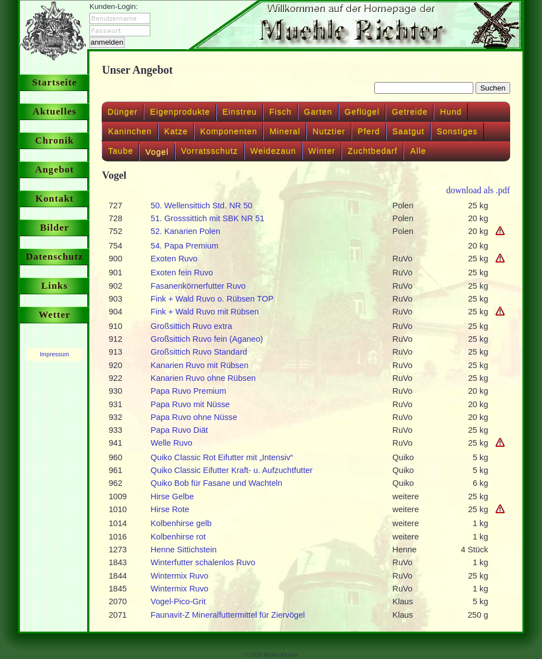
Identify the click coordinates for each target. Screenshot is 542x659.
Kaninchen (129, 131)
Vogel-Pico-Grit (178, 601)
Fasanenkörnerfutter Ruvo (198, 285)
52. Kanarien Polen (186, 231)
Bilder (54, 227)
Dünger (122, 111)
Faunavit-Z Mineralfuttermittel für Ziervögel (228, 614)
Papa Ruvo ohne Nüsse (194, 417)
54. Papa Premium (184, 245)
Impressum (54, 354)
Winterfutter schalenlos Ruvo (203, 562)
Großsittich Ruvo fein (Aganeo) (207, 339)
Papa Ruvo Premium (188, 390)
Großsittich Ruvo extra (191, 326)
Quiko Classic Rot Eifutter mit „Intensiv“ (222, 457)
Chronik (54, 140)
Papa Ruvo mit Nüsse (190, 404)
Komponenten (228, 131)
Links (54, 285)
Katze (176, 131)
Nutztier (328, 131)
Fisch (280, 111)
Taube (120, 150)
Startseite (54, 82)
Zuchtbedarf (372, 150)
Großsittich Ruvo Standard (199, 351)
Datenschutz (54, 256)
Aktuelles (54, 111)
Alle (418, 150)
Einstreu (239, 111)
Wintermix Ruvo (179, 575)
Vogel (157, 151)
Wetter (54, 314)
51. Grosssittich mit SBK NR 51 (208, 218)
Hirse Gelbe (172, 496)
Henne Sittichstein (184, 549)
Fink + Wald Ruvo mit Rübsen (205, 311)
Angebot (54, 169)
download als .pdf (478, 190)
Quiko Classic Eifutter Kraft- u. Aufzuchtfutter (232, 470)
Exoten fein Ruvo (182, 272)
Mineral (284, 131)
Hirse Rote (170, 509)
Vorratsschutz (209, 150)
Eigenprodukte (180, 111)
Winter (321, 150)
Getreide (409, 111)
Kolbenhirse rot (178, 536)
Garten (318, 111)
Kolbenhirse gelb (181, 523)
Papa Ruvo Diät (179, 430)
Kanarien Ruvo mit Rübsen (200, 365)
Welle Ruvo (172, 442)
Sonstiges (457, 131)
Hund (451, 111)
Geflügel (362, 111)
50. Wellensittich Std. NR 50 (202, 205)
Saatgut (408, 131)
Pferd (369, 131)
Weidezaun (273, 150)
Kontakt (54, 198)
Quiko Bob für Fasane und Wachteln (217, 483)
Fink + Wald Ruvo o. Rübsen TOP (212, 298)
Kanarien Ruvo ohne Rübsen (203, 378)
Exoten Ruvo (174, 258)
